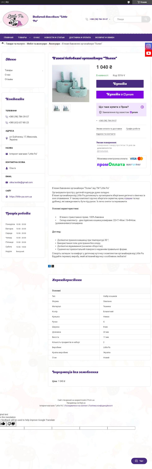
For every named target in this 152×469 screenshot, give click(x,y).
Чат (139, 461)
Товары (22, 37)
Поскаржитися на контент (76, 406)
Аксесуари (54, 43)
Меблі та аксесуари (37, 43)
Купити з (120, 94)
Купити (120, 84)
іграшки (128, 198)
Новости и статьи (54, 37)
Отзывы (9, 79)
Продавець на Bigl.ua (76, 403)
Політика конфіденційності (101, 406)
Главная (8, 37)
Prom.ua (90, 400)
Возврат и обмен (104, 37)
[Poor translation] (11, 424)
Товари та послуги (15, 43)
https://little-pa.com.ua (20, 196)
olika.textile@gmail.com (21, 182)
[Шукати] (145, 19)
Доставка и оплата (80, 37)
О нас (37, 37)
